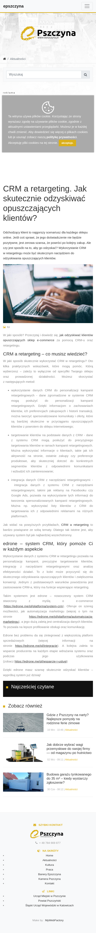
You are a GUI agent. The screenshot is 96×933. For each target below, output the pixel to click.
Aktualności (71, 729)
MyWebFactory (54, 920)
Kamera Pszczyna (49, 878)
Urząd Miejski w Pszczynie (49, 896)
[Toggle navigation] (87, 6)
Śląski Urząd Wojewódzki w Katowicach (49, 905)
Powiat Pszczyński (49, 900)
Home (49, 855)
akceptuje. (67, 143)
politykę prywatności (61, 137)
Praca (49, 869)
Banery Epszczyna (49, 874)
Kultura (49, 864)
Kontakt (49, 883)
